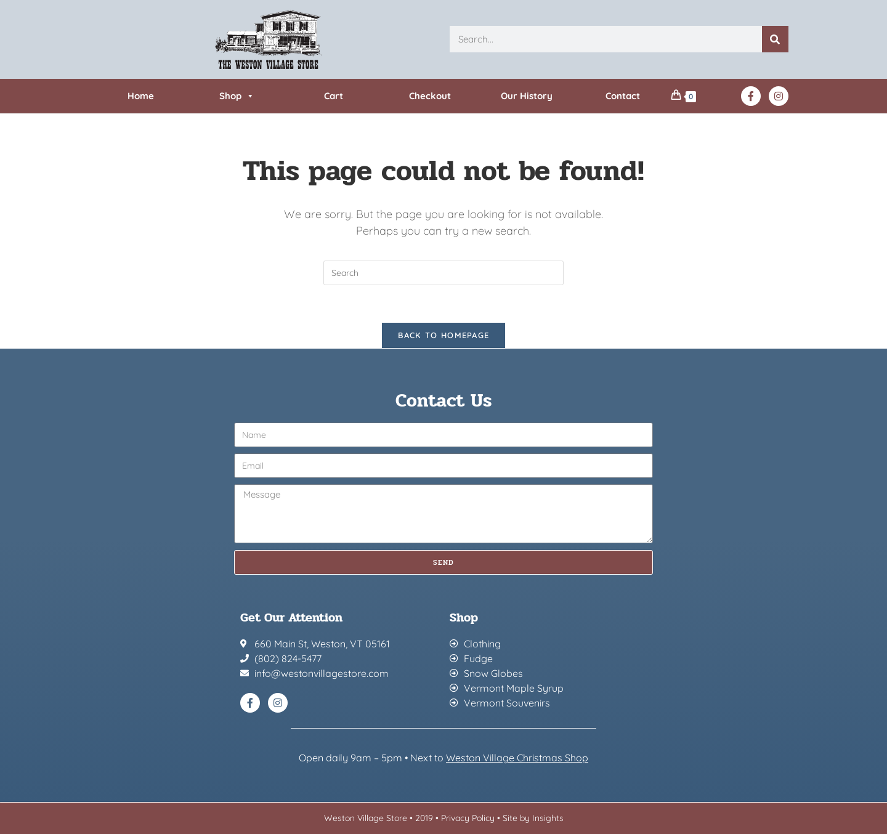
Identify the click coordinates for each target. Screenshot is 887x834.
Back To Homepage (444, 335)
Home (141, 96)
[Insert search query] (443, 273)
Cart (333, 96)
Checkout (430, 96)
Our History (527, 96)
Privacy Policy (468, 818)
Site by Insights (533, 818)
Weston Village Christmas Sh (511, 757)
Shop (236, 96)
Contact (623, 96)
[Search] (775, 39)
